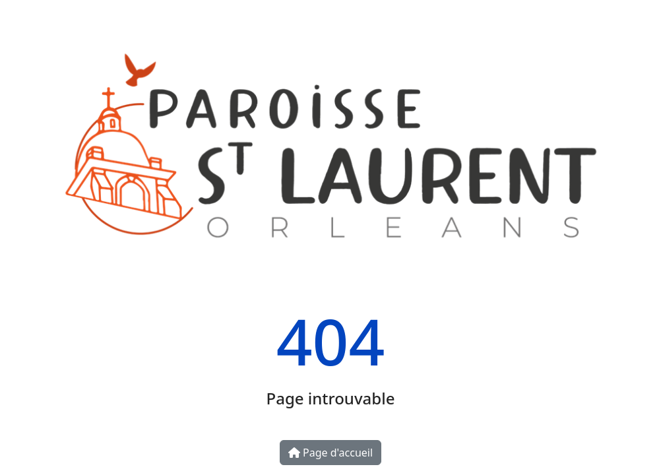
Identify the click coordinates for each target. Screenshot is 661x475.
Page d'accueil (330, 452)
